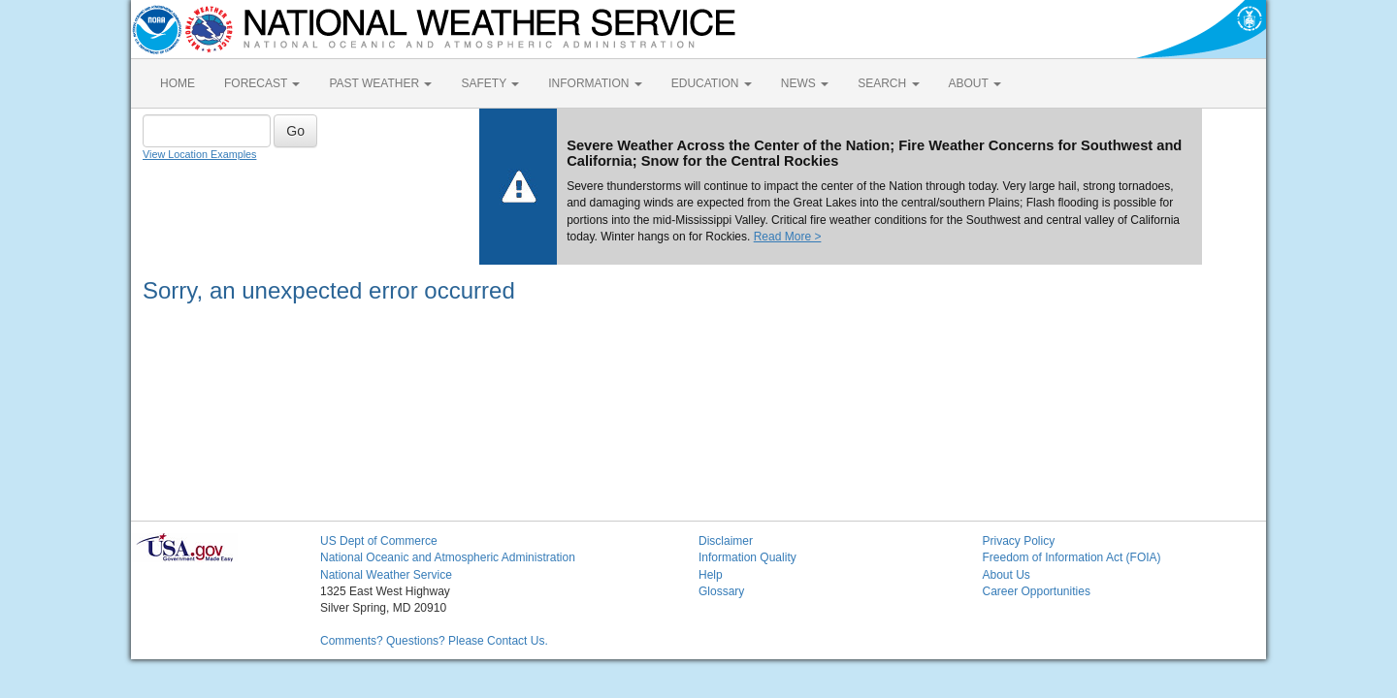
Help (710, 575)
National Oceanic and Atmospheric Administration (447, 557)
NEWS (804, 83)
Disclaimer (725, 541)
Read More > (788, 236)
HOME (177, 83)
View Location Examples (199, 154)
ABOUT (975, 83)
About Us (1006, 575)
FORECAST (262, 83)
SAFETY (490, 83)
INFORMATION (594, 83)
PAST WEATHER (380, 83)
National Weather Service (386, 575)
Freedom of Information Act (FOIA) (1072, 557)
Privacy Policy (1019, 541)
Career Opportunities (1036, 591)
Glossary (721, 591)
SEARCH (888, 83)
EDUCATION (711, 83)
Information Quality (747, 557)
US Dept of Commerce (379, 541)
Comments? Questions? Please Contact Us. (434, 641)
